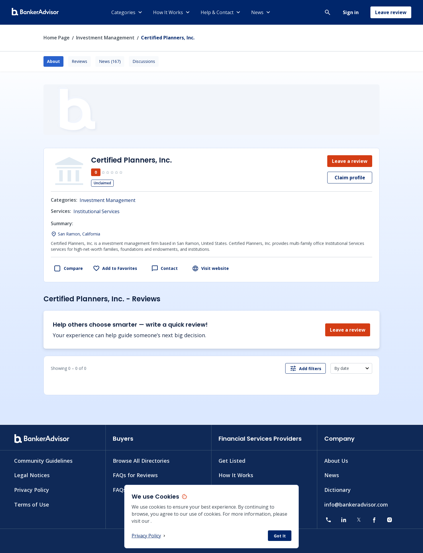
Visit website (210, 268)
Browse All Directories (141, 460)
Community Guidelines (43, 460)
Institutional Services (96, 211)
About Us (336, 460)
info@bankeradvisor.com (356, 504)
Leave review (391, 12)
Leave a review (349, 161)
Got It (280, 536)
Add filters (305, 368)
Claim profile (350, 177)
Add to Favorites (115, 268)
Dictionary (337, 489)
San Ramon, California (79, 234)
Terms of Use (31, 504)
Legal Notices (32, 475)
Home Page (56, 37)
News (331, 475)
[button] (327, 12)
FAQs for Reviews (135, 475)
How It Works (236, 475)
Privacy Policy (149, 535)
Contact (164, 268)
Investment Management (105, 37)
